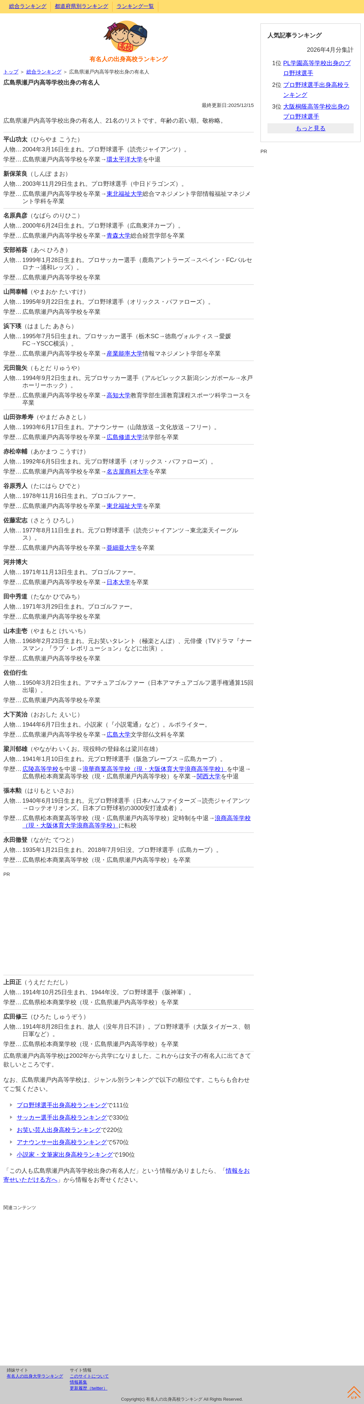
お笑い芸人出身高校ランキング (59, 1130)
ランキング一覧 (135, 6)
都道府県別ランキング (81, 6)
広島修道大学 (125, 437)
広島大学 (119, 734)
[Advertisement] (128, 925)
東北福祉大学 (125, 193)
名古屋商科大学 (128, 471)
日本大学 (119, 582)
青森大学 (119, 235)
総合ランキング (27, 6)
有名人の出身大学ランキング (35, 1376)
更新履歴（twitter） (89, 1388)
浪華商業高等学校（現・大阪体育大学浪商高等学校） (154, 769)
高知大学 (119, 395)
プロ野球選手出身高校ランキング (62, 1105)
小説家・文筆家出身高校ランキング (65, 1154)
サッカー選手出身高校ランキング (62, 1117)
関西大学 (209, 776)
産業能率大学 (125, 353)
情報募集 (78, 1382)
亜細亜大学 (122, 547)
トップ (10, 72)
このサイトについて (89, 1376)
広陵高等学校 (40, 769)
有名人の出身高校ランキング (128, 59)
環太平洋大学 (125, 159)
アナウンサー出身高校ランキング (62, 1142)
